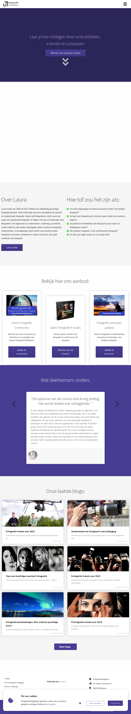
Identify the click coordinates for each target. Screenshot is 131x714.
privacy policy (50, 704)
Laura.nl (63, 679)
